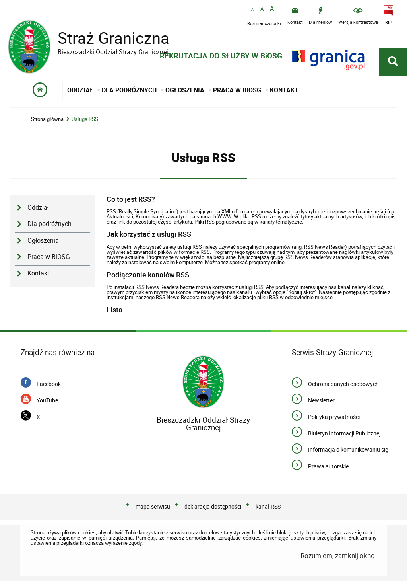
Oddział (38, 207)
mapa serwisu (153, 506)
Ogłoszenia (43, 240)
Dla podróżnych (49, 224)
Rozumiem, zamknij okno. (338, 555)
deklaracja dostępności (212, 506)
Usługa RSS (85, 119)
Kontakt (38, 273)
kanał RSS (268, 506)
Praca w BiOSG (48, 257)
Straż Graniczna (107, 38)
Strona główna (47, 119)
